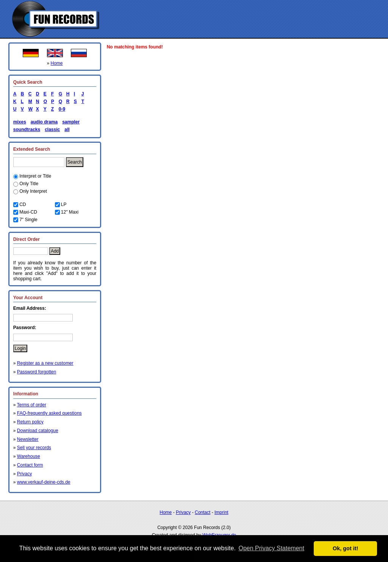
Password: (24, 327)
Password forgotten (36, 372)
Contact (202, 512)
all (66, 129)
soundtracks (26, 129)
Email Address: (29, 308)
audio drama (44, 122)
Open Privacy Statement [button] (271, 548)
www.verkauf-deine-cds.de (43, 482)
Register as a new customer (45, 363)
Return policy (30, 422)
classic (52, 129)
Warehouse (28, 456)
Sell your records (34, 447)
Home (57, 63)
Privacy (24, 473)
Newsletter (28, 439)
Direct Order (26, 239)
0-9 (61, 109)
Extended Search (31, 149)
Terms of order (31, 404)
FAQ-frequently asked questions (49, 413)
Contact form (30, 465)
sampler (71, 122)
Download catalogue (37, 430)
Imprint (221, 512)
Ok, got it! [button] (345, 548)
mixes (19, 122)
